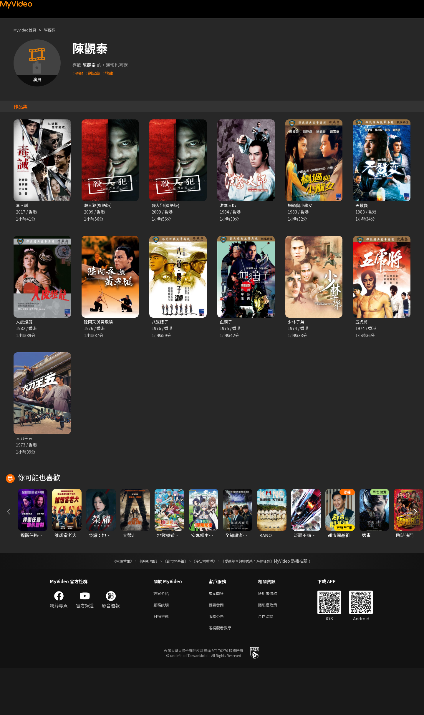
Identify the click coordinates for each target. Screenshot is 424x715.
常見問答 (217, 637)
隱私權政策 (272, 649)
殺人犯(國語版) (166, 205)
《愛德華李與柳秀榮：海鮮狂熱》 (255, 604)
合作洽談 (270, 662)
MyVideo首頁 (27, 30)
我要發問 (217, 649)
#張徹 (78, 73)
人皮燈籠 (25, 322)
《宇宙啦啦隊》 (205, 604)
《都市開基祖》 (172, 604)
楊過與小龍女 (301, 205)
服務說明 (162, 649)
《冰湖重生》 (112, 604)
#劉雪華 (94, 73)
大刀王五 (25, 439)
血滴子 (226, 322)
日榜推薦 (162, 662)
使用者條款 (272, 637)
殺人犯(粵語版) (99, 205)
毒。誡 (22, 205)
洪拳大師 (228, 205)
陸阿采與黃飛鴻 (99, 322)
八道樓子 (160, 322)
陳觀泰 (54, 30)
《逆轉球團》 (141, 604)
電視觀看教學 (221, 674)
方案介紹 (162, 637)
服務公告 (217, 662)
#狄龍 (109, 73)
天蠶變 (362, 205)
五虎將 (362, 322)
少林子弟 (296, 322)
